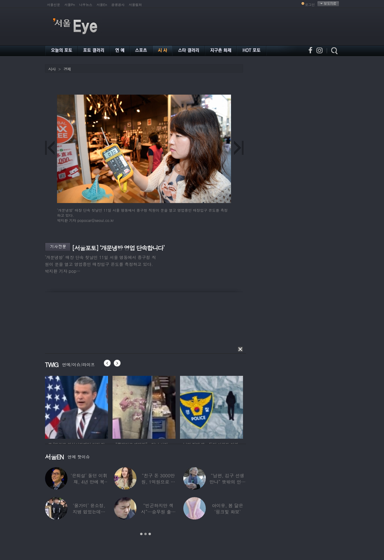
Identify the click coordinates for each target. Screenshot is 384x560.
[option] (76, 406)
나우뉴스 (85, 4)
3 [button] (149, 534)
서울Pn (69, 4)
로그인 (310, 4)
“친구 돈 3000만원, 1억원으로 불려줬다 (158, 481)
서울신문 (53, 4)
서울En (102, 4)
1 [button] (141, 534)
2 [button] (145, 534)
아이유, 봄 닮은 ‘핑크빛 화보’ (227, 508)
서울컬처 (135, 4)
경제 (67, 69)
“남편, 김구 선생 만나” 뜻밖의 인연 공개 (227, 481)
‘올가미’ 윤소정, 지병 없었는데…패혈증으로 (89, 511)
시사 (52, 69)
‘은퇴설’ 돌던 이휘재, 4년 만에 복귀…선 (88, 481)
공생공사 (117, 4)
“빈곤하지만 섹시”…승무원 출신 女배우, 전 (158, 511)
